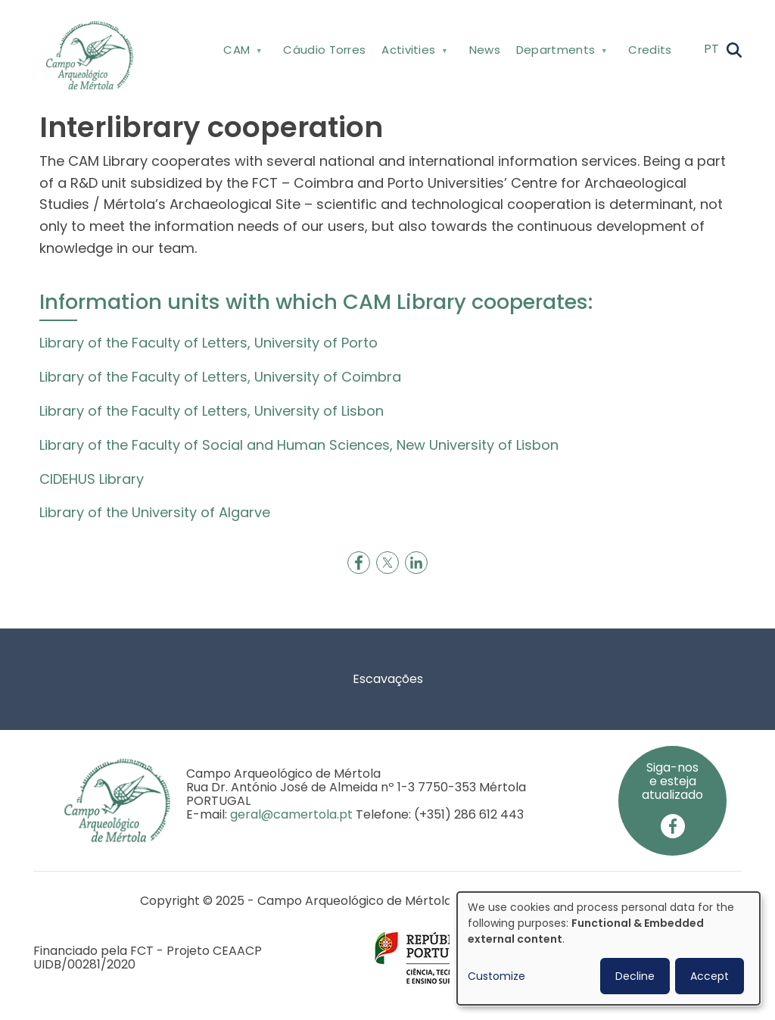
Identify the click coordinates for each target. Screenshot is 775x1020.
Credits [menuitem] (649, 50)
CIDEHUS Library (91, 478)
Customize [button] (496, 976)
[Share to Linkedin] (416, 562)
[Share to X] (387, 562)
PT (711, 49)
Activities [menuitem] (413, 53)
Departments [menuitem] (560, 53)
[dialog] (608, 948)
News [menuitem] (484, 50)
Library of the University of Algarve (154, 512)
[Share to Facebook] (358, 562)
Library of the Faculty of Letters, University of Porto (208, 342)
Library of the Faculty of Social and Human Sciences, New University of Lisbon (299, 444)
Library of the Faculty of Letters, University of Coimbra (220, 376)
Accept (709, 976)
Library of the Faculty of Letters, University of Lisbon (211, 410)
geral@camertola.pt (291, 814)
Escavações (388, 679)
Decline (635, 976)
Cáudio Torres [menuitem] (324, 50)
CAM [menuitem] (241, 53)
